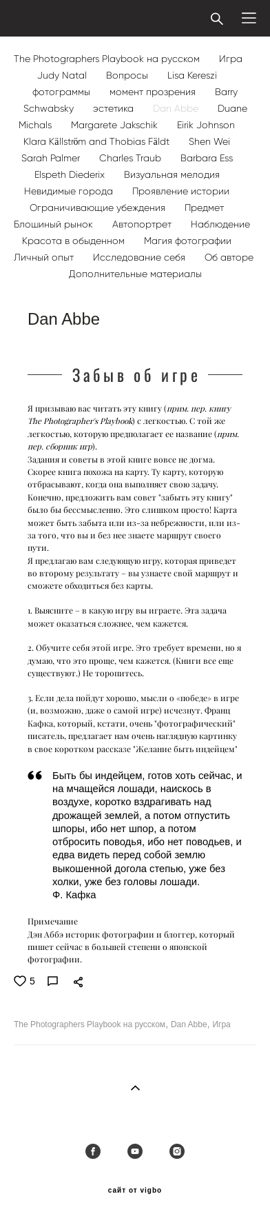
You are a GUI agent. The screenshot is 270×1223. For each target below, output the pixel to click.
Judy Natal (63, 75)
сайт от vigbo (135, 1190)
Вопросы (128, 75)
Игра (230, 59)
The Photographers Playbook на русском (108, 59)
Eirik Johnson (206, 125)
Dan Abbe (177, 108)
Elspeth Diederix (70, 175)
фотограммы (62, 92)
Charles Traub (131, 158)
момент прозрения (154, 92)
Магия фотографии (187, 241)
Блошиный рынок (55, 224)
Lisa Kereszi (192, 75)
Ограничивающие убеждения (99, 208)
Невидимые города (70, 191)
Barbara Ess (206, 158)
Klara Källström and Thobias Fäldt (97, 142)
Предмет (204, 208)
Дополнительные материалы (135, 274)
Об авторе (229, 257)
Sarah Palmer (52, 158)
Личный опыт (45, 257)
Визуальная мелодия (172, 175)
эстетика (114, 108)
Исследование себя (140, 257)
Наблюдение (220, 224)
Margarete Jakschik (115, 125)
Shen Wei (209, 142)
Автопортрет (143, 224)
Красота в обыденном (74, 241)
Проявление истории (180, 191)
